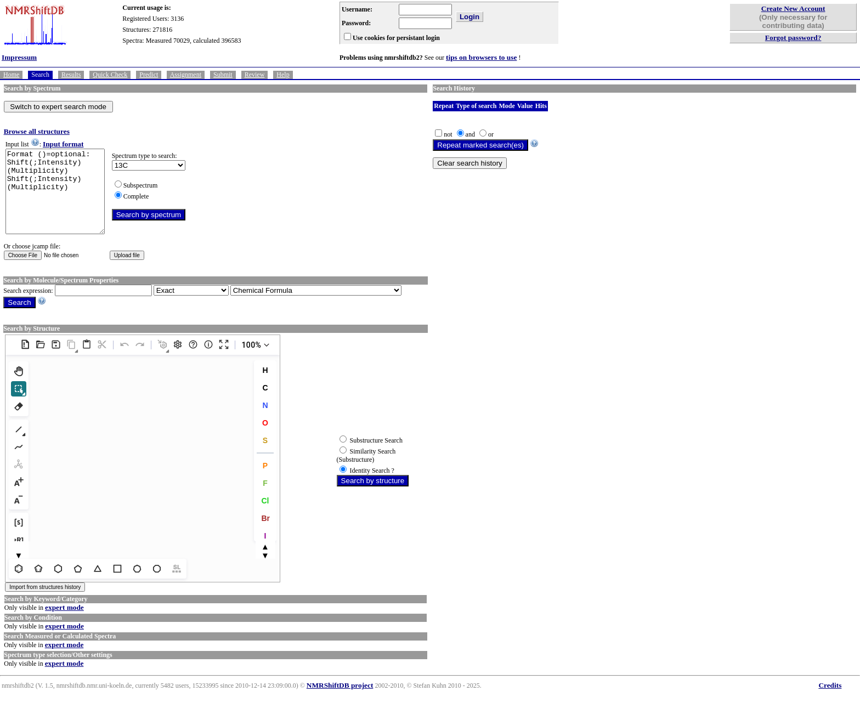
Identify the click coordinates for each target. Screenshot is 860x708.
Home (11, 74)
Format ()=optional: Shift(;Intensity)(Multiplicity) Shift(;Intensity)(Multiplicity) (60, 200)
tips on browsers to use (481, 57)
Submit (223, 74)
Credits (829, 702)
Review (255, 74)
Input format (63, 144)
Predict (148, 74)
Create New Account (793, 8)
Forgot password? (793, 37)
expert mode (64, 624)
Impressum (19, 57)
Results (71, 74)
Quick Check (110, 74)
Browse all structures (37, 131)
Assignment (185, 74)
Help (282, 74)
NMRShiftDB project (340, 702)
